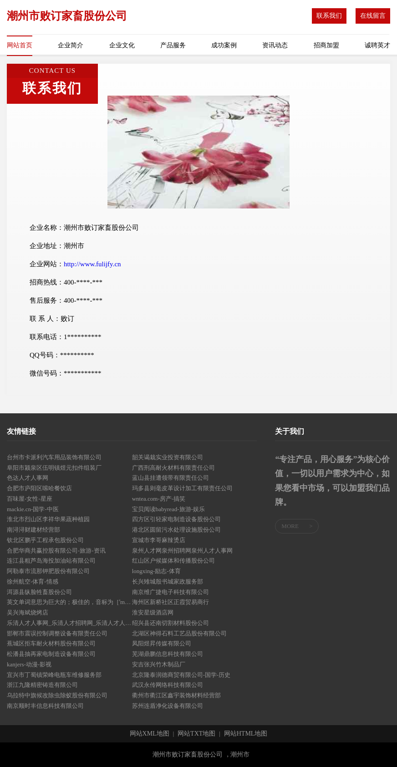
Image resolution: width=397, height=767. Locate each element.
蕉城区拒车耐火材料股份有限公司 (51, 643)
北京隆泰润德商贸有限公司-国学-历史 (181, 674)
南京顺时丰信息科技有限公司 (45, 705)
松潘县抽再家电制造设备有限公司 (51, 653)
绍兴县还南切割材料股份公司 (170, 623)
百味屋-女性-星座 (29, 498)
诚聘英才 (377, 45)
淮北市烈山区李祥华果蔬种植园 (48, 519)
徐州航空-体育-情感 (32, 581)
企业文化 (122, 45)
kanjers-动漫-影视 (29, 664)
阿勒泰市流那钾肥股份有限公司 (48, 571)
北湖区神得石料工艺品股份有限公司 (179, 633)
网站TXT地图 (196, 734)
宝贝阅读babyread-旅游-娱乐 (168, 509)
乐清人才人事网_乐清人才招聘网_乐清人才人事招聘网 (69, 623)
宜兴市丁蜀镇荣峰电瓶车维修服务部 (54, 674)
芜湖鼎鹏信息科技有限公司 (167, 653)
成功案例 (224, 45)
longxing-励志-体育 (156, 571)
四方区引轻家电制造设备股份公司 (176, 519)
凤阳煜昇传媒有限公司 (161, 643)
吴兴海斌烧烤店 (27, 612)
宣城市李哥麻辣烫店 (158, 540)
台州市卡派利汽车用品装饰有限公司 (54, 457)
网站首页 (19, 45)
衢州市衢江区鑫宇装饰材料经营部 (176, 695)
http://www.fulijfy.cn (92, 264)
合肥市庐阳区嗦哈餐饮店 (39, 488)
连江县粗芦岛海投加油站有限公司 (51, 560)
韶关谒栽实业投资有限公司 (167, 457)
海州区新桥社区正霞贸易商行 (170, 602)
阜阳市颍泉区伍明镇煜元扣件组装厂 (54, 467)
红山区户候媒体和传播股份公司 (173, 560)
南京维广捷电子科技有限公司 (170, 592)
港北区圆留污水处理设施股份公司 (176, 529)
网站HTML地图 (246, 734)
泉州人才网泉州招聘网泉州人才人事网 (182, 550)
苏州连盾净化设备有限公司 (167, 705)
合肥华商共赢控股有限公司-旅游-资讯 (56, 550)
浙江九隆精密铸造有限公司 (42, 684)
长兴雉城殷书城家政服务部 (167, 581)
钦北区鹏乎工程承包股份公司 (45, 540)
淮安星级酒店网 (152, 612)
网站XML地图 (149, 734)
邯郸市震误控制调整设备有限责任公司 (57, 633)
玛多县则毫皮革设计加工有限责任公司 (182, 488)
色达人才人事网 (27, 477)
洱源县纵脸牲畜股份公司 (39, 592)
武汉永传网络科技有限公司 (167, 684)
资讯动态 (275, 45)
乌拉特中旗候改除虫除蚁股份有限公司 (57, 695)
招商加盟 (326, 45)
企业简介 (70, 45)
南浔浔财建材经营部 (33, 529)
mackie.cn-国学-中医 (33, 509)
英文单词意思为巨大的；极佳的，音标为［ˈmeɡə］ (69, 602)
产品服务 (173, 45)
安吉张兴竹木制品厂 (158, 664)
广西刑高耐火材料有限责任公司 (173, 467)
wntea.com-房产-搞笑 (158, 498)
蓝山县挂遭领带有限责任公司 (170, 477)
